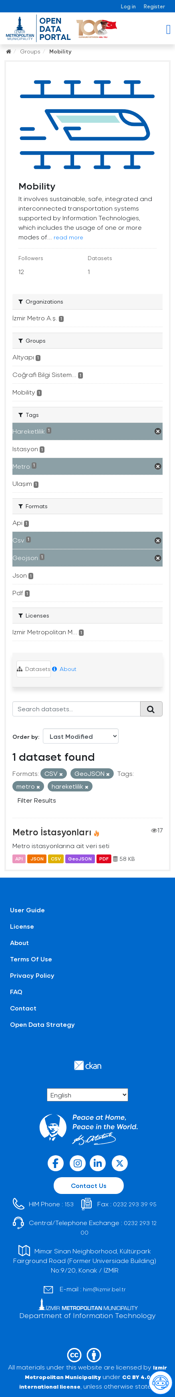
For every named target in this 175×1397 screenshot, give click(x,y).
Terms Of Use (31, 959)
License (22, 926)
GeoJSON (80, 859)
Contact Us (89, 1185)
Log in (128, 6)
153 (69, 1204)
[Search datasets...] (76, 708)
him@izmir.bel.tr (104, 1289)
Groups (30, 51)
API (19, 859)
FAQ (16, 991)
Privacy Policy (32, 975)
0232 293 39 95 (135, 1204)
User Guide (27, 910)
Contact (23, 1008)
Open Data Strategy (42, 1024)
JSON (37, 859)
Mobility (60, 51)
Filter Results (37, 800)
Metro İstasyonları (51, 832)
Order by (25, 736)
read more (68, 237)
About (64, 669)
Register (154, 6)
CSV (56, 859)
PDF (104, 859)
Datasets (33, 669)
